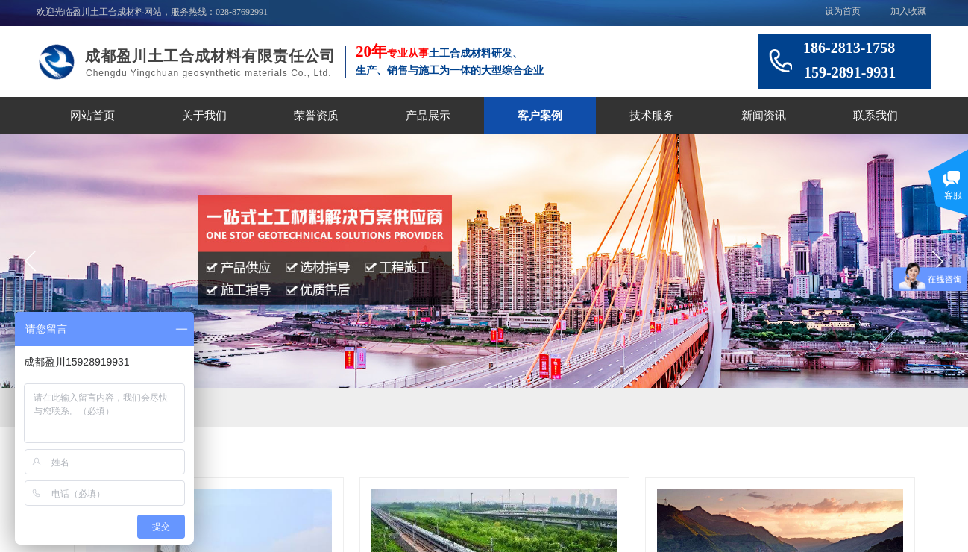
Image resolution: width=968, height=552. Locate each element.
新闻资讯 (763, 116)
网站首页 (92, 116)
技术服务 (651, 116)
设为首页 (843, 11)
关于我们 (204, 116)
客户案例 (540, 116)
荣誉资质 (316, 116)
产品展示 (428, 116)
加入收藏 (908, 11)
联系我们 (875, 116)
